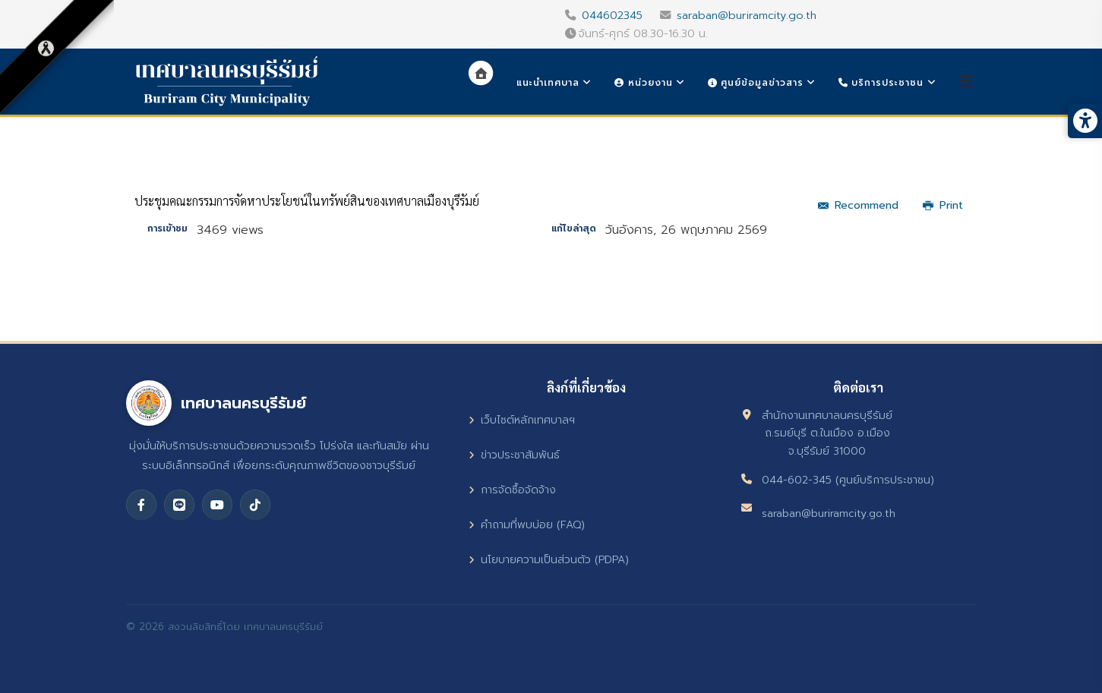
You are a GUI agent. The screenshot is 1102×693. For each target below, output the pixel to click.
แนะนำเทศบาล (547, 82)
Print (943, 205)
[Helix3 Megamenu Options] (966, 82)
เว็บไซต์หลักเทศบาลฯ (522, 420)
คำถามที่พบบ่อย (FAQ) (527, 525)
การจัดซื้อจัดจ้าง (512, 490)
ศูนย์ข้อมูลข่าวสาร (756, 82)
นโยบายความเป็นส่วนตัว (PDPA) (549, 560)
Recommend (858, 205)
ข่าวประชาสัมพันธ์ (514, 455)
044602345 (612, 15)
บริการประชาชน (881, 82)
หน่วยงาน (643, 82)
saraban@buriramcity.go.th (746, 15)
